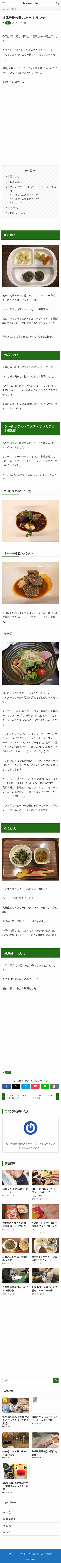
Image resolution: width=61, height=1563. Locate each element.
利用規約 (48, 1554)
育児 (7, 23)
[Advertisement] (30, 124)
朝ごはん (14, 176)
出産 (8, 1512)
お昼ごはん (16, 181)
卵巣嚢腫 (10, 1519)
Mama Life (30, 3)
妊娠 (8, 1525)
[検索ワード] (30, 1380)
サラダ (18, 203)
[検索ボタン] (57, 3)
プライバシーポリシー (18, 1554)
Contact (32, 1554)
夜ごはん (14, 208)
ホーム (40, 1554)
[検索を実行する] (56, 1380)
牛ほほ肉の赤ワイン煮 (26, 195)
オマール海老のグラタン (27, 199)
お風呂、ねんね (18, 213)
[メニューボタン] (3, 3)
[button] (6, 1086)
